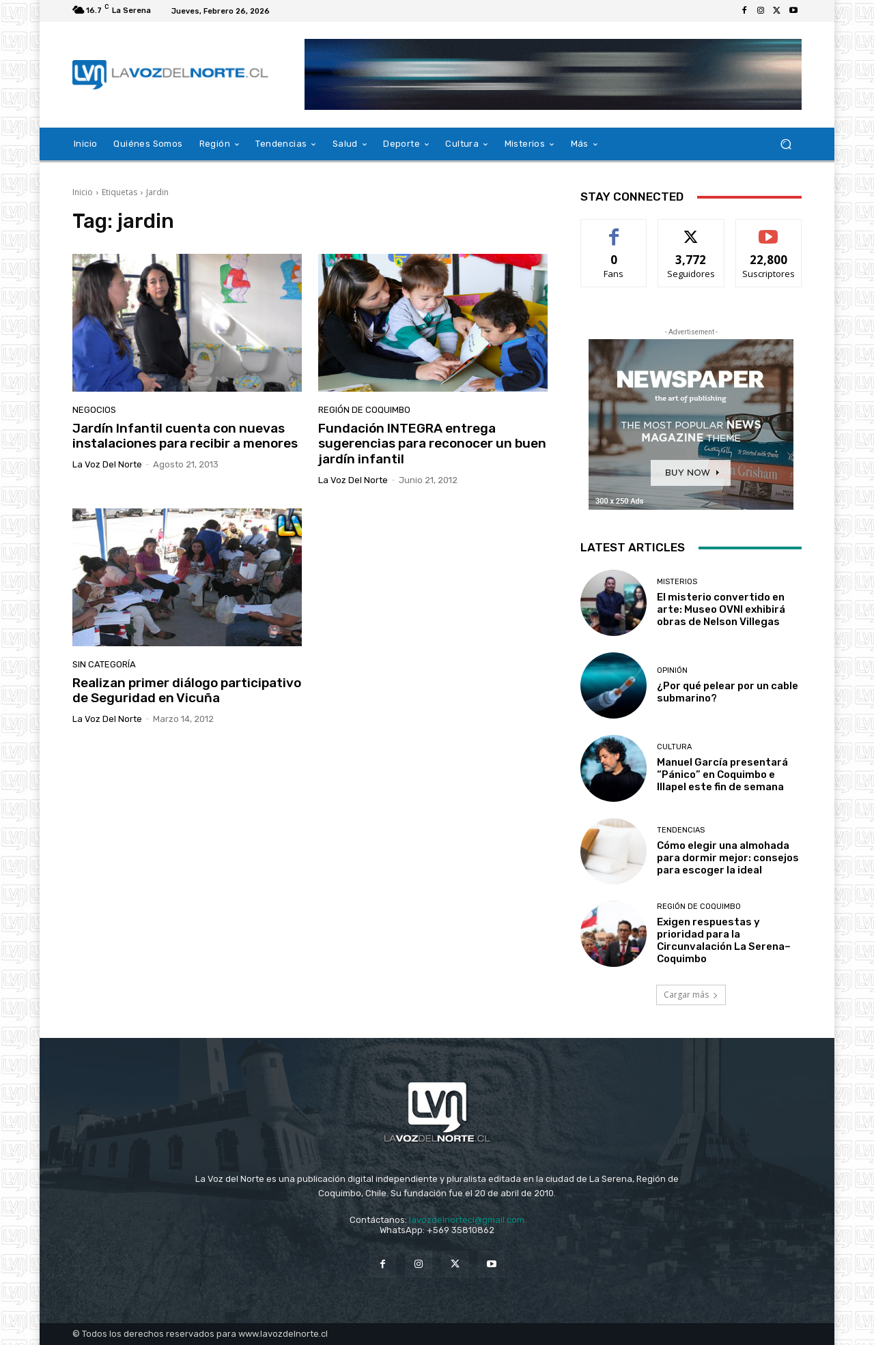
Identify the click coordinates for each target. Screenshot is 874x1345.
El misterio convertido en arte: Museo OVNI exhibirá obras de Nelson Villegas (721, 609)
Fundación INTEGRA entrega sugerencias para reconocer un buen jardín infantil (432, 443)
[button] (786, 144)
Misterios (677, 581)
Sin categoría (104, 664)
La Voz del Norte (107, 464)
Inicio (82, 192)
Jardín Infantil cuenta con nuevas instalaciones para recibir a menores (185, 436)
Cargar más (691, 994)
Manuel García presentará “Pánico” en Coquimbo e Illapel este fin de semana (722, 774)
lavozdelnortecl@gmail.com (466, 1220)
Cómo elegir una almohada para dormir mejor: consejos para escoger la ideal (728, 857)
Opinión (672, 670)
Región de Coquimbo (364, 409)
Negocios (94, 409)
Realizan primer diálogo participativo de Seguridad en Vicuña (186, 690)
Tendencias (681, 830)
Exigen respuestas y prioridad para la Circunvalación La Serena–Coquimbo (724, 940)
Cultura (674, 747)
